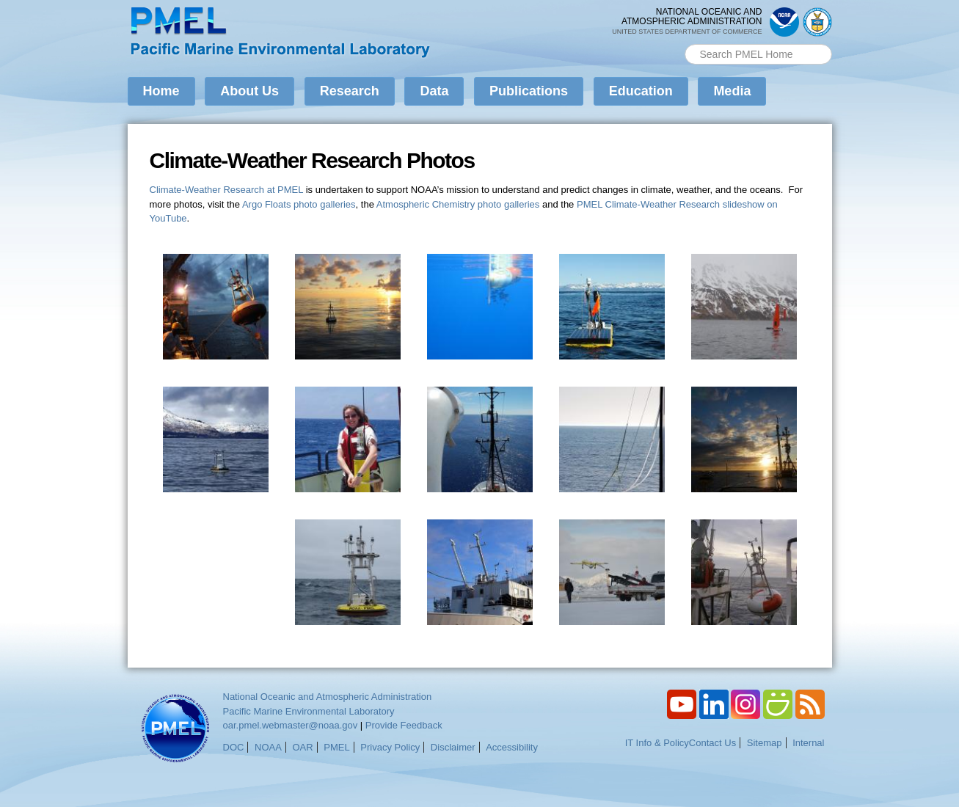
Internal (808, 742)
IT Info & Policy (657, 742)
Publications (528, 91)
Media (732, 91)
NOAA (268, 747)
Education (641, 91)
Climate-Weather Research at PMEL (227, 189)
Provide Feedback (403, 725)
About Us (249, 91)
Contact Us (712, 742)
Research (349, 91)
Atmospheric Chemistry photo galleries (458, 204)
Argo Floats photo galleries (299, 204)
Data (434, 91)
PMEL (336, 747)
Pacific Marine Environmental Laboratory (309, 711)
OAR (302, 747)
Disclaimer (453, 747)
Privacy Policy (390, 747)
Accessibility (512, 747)
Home (161, 91)
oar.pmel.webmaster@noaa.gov (290, 725)
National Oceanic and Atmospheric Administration (327, 696)
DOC (233, 747)
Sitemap (764, 742)
